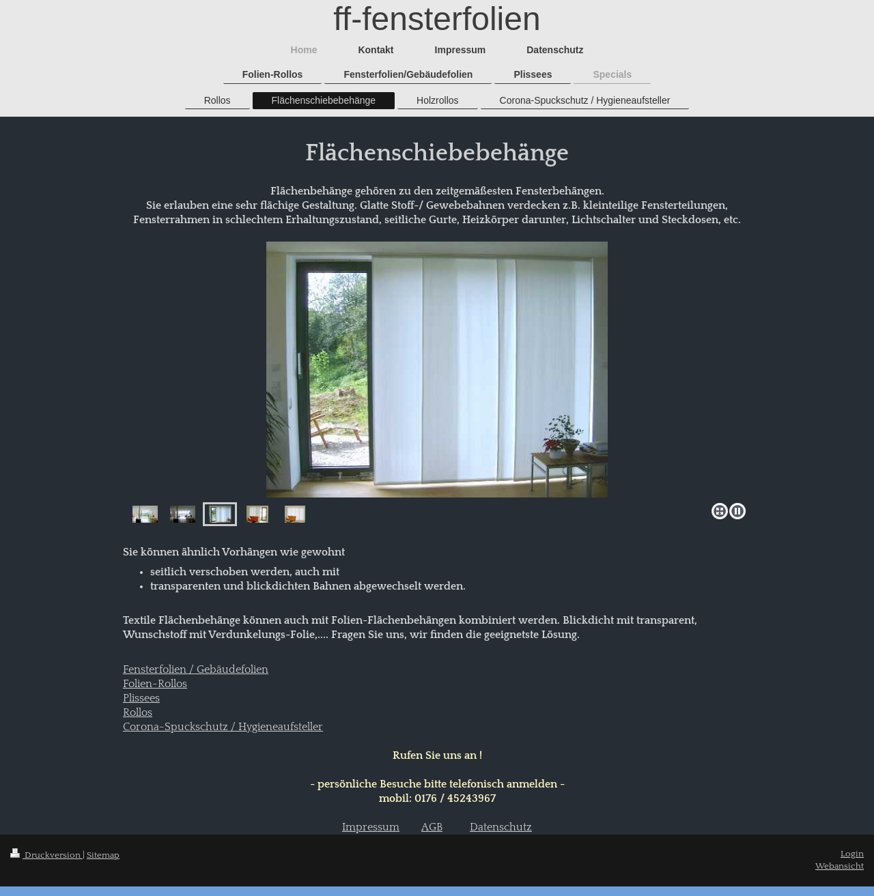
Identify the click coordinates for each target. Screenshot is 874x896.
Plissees (141, 698)
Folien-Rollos (155, 684)
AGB (431, 827)
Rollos (137, 713)
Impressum (370, 827)
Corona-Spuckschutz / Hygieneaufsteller (223, 727)
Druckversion (46, 855)
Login (852, 853)
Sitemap (103, 855)
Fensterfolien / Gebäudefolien (195, 670)
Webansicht (839, 866)
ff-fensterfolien (436, 19)
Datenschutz (501, 827)
